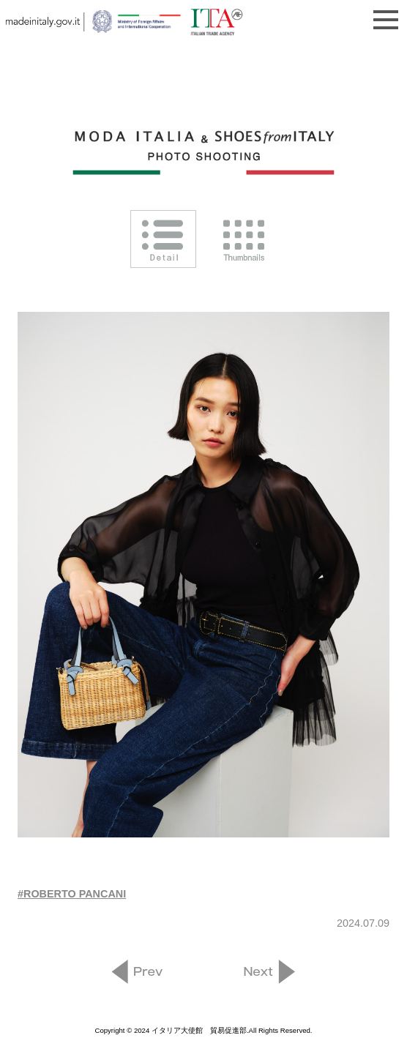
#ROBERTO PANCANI (72, 894)
